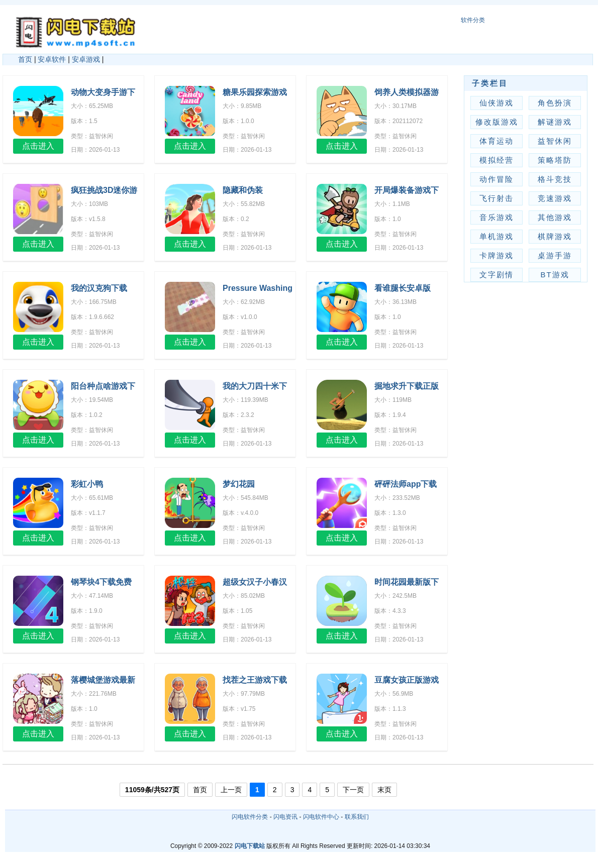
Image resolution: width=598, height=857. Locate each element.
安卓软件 (52, 59)
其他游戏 (555, 217)
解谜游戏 (555, 122)
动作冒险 (496, 179)
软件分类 (473, 20)
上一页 (231, 790)
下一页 (353, 790)
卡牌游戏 (496, 255)
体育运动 (496, 141)
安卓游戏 (86, 59)
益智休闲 (555, 141)
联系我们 (357, 816)
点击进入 (38, 146)
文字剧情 (496, 274)
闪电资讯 (285, 816)
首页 (25, 59)
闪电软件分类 (250, 816)
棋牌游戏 (555, 236)
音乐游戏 (496, 217)
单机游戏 (496, 236)
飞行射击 (496, 198)
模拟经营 (496, 160)
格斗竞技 (555, 179)
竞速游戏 (555, 198)
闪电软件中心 (321, 816)
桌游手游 (555, 255)
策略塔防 (555, 160)
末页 (384, 790)
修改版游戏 (496, 122)
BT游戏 (554, 274)
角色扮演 (555, 102)
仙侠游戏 (496, 102)
